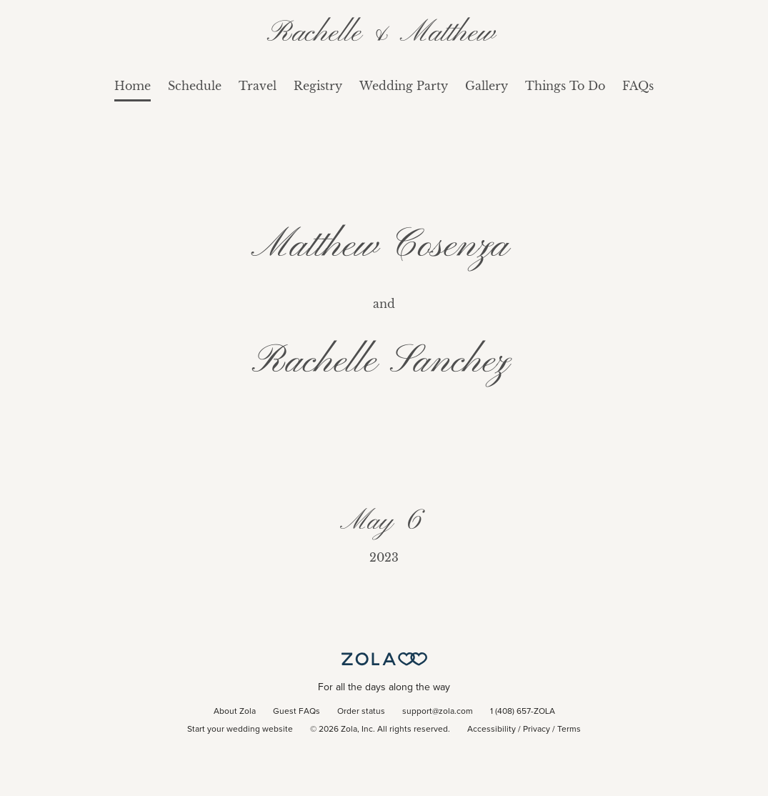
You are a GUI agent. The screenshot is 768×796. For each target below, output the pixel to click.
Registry (318, 86)
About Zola (235, 711)
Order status (361, 711)
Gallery (486, 86)
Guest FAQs (296, 711)
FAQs (638, 86)
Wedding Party (403, 86)
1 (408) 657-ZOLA (522, 711)
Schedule (194, 86)
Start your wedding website (240, 729)
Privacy (536, 729)
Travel (257, 86)
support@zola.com (437, 711)
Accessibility (491, 729)
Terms (569, 729)
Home (132, 86)
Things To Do (565, 86)
